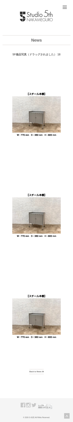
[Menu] (64, 7)
